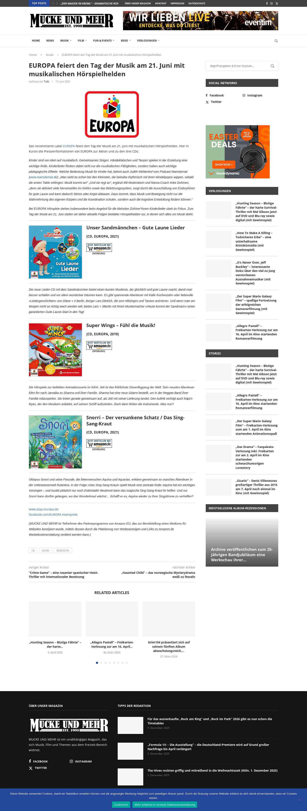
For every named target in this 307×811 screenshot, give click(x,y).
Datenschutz (196, 3)
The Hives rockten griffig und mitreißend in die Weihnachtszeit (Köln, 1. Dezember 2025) (213, 770)
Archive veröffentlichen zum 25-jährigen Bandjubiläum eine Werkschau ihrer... (242, 554)
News (50, 40)
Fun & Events (102, 40)
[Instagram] (271, 3)
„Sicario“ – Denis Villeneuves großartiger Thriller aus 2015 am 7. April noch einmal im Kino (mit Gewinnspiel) (256, 487)
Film (81, 40)
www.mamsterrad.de (43, 177)
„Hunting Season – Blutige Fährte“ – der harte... (55, 644)
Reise (124, 40)
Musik (64, 40)
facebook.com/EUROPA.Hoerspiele (53, 514)
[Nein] (299, 800)
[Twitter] (276, 3)
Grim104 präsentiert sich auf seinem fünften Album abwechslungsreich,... (169, 646)
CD (33, 550)
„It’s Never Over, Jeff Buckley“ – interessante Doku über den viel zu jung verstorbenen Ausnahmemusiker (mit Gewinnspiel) (255, 272)
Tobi (46, 81)
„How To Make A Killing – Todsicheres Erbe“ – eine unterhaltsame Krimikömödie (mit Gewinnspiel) (254, 241)
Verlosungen (147, 40)
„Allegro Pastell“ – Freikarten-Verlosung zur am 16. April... (112, 644)
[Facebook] (267, 3)
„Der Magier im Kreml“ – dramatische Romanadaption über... (103, 3)
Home (36, 40)
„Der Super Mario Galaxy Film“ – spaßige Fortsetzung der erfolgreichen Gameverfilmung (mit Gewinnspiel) (256, 304)
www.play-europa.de (43, 509)
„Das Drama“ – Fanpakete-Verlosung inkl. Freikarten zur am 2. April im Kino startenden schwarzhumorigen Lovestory (255, 457)
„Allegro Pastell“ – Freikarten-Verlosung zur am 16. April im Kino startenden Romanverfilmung (257, 332)
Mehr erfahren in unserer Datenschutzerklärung (165, 804)
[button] (53, 3)
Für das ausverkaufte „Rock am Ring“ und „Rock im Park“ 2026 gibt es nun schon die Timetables (210, 721)
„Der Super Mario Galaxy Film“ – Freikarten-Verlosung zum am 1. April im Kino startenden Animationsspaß (257, 427)
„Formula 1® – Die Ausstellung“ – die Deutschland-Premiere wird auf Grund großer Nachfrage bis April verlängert (208, 747)
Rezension (62, 550)
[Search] (276, 41)
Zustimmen (121, 804)
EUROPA (69, 146)
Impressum (177, 3)
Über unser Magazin (138, 3)
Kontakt (160, 3)
